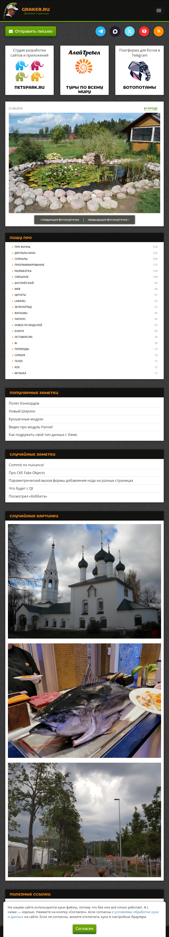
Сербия (20, 355)
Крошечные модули (26, 419)
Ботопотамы (139, 87)
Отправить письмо (31, 31)
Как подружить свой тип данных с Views (43, 434)
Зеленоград (23, 307)
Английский (24, 283)
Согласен (84, 928)
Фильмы (21, 313)
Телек (19, 361)
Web (17, 289)
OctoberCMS (24, 337)
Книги (19, 331)
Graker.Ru (36, 9)
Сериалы (21, 259)
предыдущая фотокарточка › (108, 219)
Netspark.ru (29, 87)
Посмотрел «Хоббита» (28, 496)
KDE (17, 367)
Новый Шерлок (22, 411)
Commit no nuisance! (26, 464)
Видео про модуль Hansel (31, 427)
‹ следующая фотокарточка (59, 219)
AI (16, 343)
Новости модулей (28, 325)
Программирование (29, 265)
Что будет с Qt (21, 488)
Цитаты (20, 295)
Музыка (20, 373)
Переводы (22, 349)
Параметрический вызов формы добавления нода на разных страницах (71, 480)
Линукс (20, 319)
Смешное (22, 277)
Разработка (23, 271)
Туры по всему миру (84, 89)
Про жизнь (23, 247)
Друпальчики (25, 253)
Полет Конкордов (24, 403)
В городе (151, 108)
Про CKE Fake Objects (27, 472)
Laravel (20, 301)
